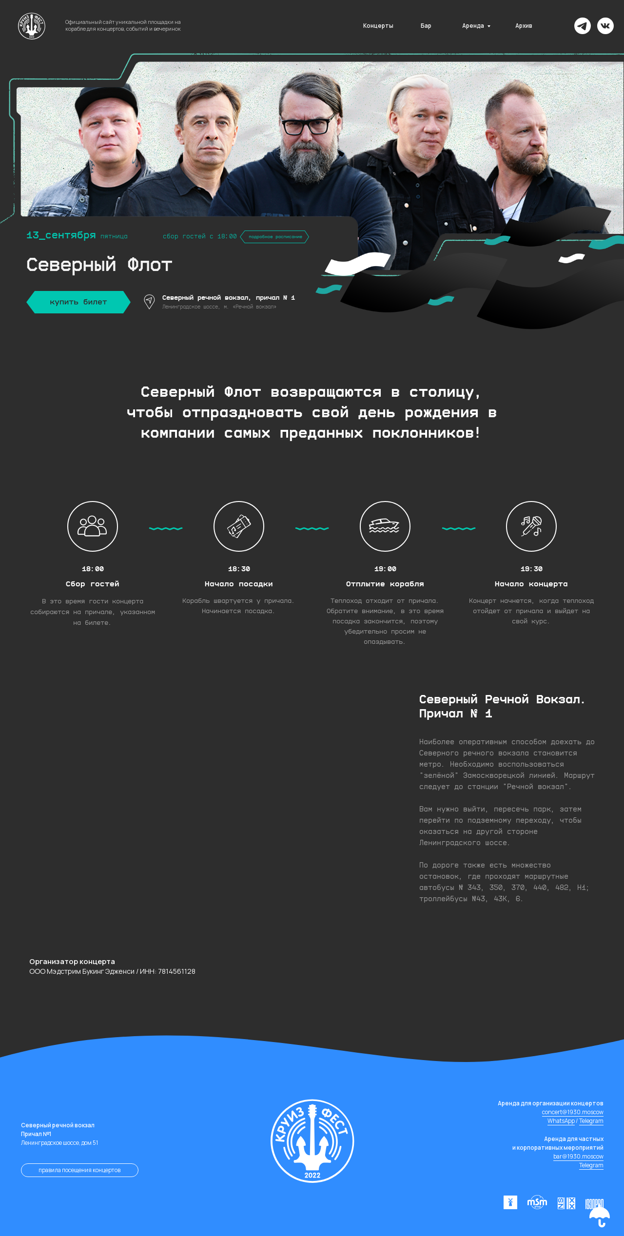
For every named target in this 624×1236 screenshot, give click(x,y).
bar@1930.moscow (578, 1156)
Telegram (591, 1121)
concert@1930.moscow (573, 1112)
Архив (523, 25)
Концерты (378, 25)
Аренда (473, 25)
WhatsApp (561, 1121)
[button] (599, 1216)
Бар (426, 25)
